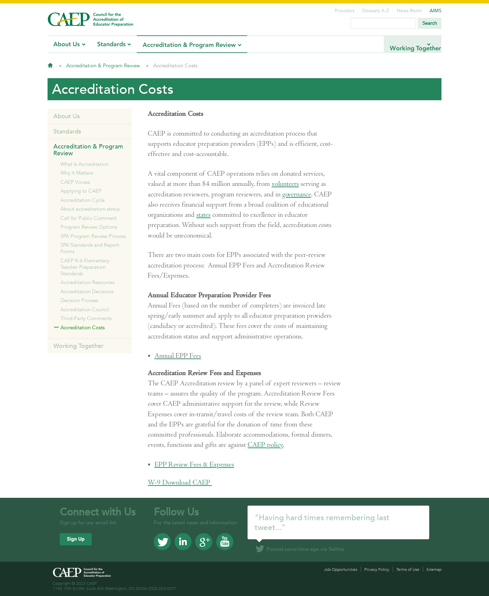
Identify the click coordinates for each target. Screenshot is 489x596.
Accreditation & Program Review (189, 45)
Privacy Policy (376, 569)
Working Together (398, 44)
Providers (344, 10)
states (203, 214)
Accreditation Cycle (82, 200)
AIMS (435, 10)
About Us (66, 44)
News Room (409, 10)
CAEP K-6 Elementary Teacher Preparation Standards (84, 267)
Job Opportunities (340, 569)
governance (296, 194)
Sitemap (434, 569)
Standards (111, 44)
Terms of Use (407, 569)
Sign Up (76, 539)
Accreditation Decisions (86, 291)
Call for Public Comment (88, 218)
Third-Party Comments (86, 318)
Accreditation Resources (87, 282)
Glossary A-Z (375, 10)
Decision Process (79, 300)
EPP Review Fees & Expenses (194, 464)
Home (50, 65)
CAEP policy (265, 444)
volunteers (285, 183)
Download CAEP (180, 482)
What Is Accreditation (84, 164)
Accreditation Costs (82, 327)
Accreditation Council (84, 309)
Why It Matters (76, 173)
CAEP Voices (75, 182)
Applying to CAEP (81, 191)
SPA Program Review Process (93, 236)
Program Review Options (88, 227)
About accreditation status (90, 209)
